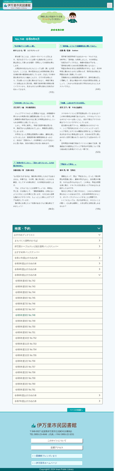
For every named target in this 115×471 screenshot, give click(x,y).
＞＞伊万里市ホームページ (44, 463)
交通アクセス (57, 447)
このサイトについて (57, 441)
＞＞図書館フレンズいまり (44, 456)
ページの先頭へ (76, 410)
